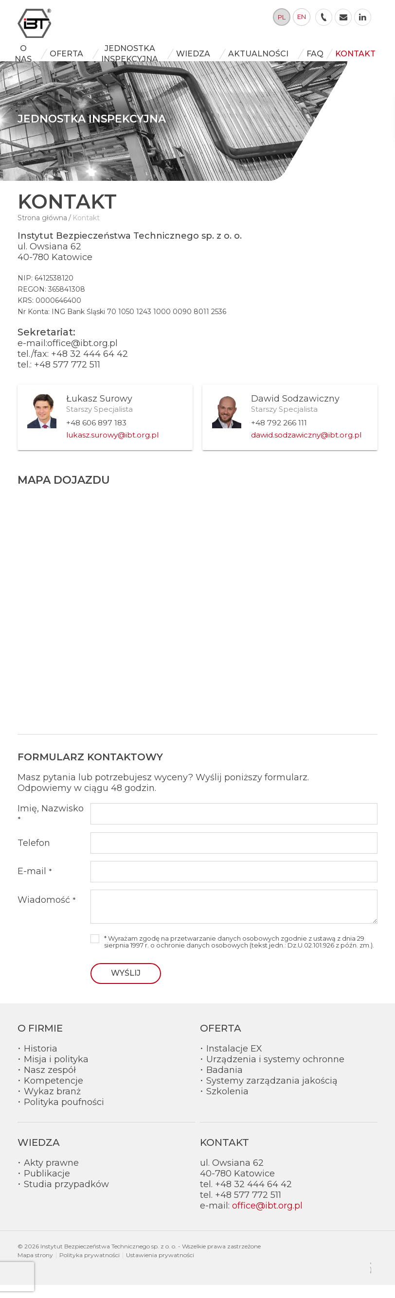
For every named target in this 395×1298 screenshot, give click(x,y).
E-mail (35, 884)
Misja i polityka (56, 1072)
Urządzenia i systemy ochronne (275, 1072)
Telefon (34, 856)
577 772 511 (76, 377)
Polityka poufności (64, 1115)
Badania (224, 1083)
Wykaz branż (52, 1104)
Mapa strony (35, 1268)
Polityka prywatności (89, 1268)
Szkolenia (227, 1104)
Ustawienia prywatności (160, 1268)
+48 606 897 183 (96, 435)
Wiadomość (47, 913)
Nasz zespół (50, 1083)
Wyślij (126, 986)
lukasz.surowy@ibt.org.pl (112, 448)
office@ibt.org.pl (267, 1218)
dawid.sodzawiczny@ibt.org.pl (306, 448)
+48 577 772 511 (248, 1208)
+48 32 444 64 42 (89, 367)
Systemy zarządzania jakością (272, 1093)
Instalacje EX (234, 1061)
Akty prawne (51, 1176)
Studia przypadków (66, 1197)
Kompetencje (53, 1093)
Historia (40, 1061)
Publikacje (47, 1186)
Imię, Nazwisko (51, 826)
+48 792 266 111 (279, 435)
